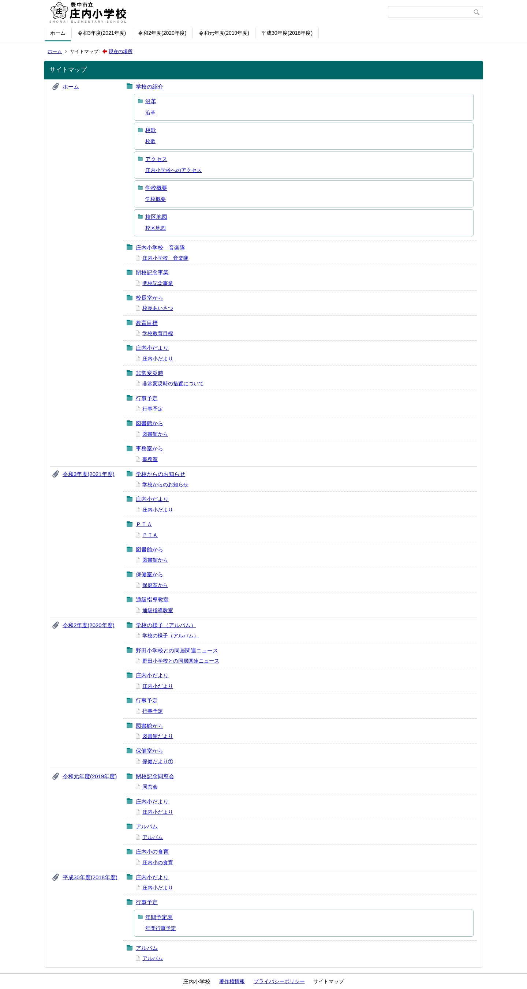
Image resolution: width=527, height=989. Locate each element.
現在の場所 (120, 51)
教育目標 (147, 323)
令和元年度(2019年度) (224, 33)
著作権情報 (232, 981)
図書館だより (157, 736)
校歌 (150, 130)
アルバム (147, 826)
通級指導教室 (152, 599)
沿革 (150, 101)
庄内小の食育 (152, 851)
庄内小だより (152, 348)
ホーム (58, 33)
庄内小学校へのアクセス (173, 170)
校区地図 (156, 217)
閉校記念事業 (152, 272)
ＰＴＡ (144, 524)
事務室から (149, 448)
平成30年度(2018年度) (287, 33)
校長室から (149, 298)
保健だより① (157, 761)
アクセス (156, 159)
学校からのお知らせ (160, 474)
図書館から (149, 423)
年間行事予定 (160, 928)
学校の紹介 (149, 86)
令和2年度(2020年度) (162, 33)
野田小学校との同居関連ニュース (177, 650)
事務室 (150, 459)
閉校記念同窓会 (155, 776)
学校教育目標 (157, 333)
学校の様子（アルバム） (166, 625)
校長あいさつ (157, 308)
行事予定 (147, 398)
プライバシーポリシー (279, 981)
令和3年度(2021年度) (102, 33)
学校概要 (156, 188)
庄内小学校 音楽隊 (160, 247)
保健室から (149, 574)
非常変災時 (149, 373)
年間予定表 (159, 917)
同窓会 (150, 787)
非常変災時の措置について (173, 383)
